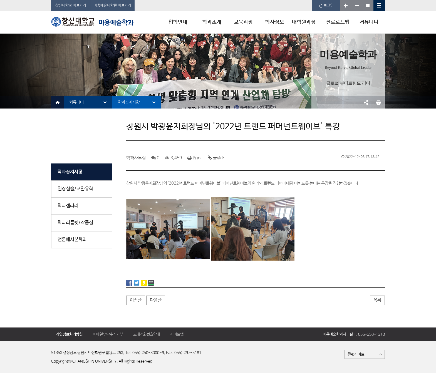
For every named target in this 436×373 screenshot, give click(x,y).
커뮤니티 (369, 22)
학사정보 (274, 22)
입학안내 (178, 22)
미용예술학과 (92, 22)
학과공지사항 (129, 102)
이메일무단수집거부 (108, 334)
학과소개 (211, 22)
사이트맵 (177, 334)
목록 (377, 300)
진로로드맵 (338, 22)
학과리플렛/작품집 (75, 222)
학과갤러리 (68, 205)
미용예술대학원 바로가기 (112, 5)
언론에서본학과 (72, 239)
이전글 (136, 300)
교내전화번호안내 (146, 334)
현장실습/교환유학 (75, 188)
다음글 (156, 300)
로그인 (326, 5)
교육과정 (243, 22)
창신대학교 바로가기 (70, 5)
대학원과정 (304, 22)
